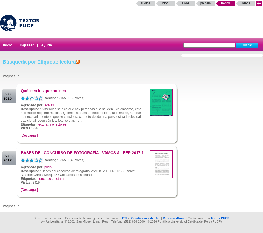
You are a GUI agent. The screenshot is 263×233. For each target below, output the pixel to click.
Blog (165, 3)
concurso (44, 179)
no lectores (58, 124)
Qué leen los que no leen (43, 91)
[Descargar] (29, 135)
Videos (245, 3)
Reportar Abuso (174, 218)
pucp (48, 167)
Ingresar (27, 45)
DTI (124, 218)
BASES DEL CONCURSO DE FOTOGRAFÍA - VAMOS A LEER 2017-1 (82, 152)
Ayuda (46, 45)
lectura (42, 124)
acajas (49, 105)
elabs (186, 3)
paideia (205, 3)
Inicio (7, 45)
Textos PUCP (220, 218)
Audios (145, 3)
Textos (225, 3)
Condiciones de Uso (145, 218)
